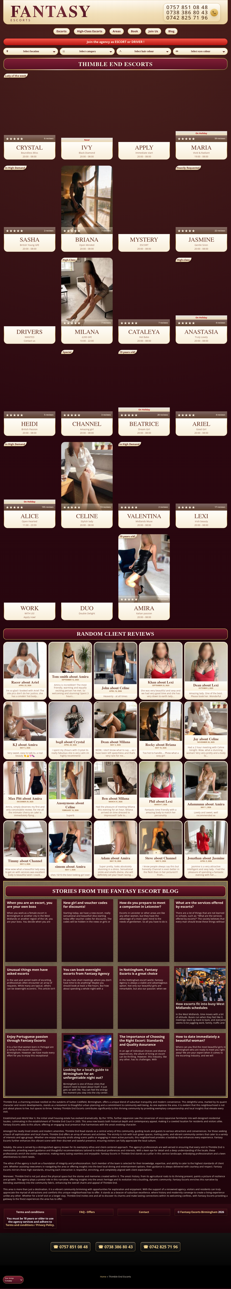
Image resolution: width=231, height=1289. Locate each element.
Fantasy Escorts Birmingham (199, 1213)
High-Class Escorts (89, 32)
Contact (144, 1213)
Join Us (153, 32)
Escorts (61, 32)
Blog (172, 32)
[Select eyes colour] (200, 52)
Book (134, 32)
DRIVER (137, 42)
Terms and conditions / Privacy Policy (30, 1226)
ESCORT (121, 42)
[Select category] (87, 52)
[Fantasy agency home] (51, 12)
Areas (116, 32)
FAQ (82, 1213)
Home (103, 1277)
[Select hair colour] (143, 52)
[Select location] (30, 52)
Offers (91, 1213)
